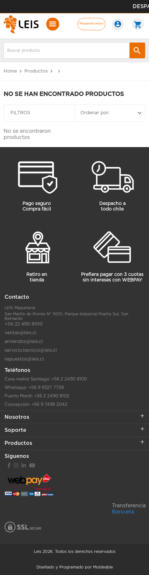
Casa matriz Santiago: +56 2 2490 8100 (46, 379)
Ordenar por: (111, 113)
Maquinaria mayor (91, 23)
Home (10, 71)
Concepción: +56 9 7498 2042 (36, 405)
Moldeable (103, 567)
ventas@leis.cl (20, 333)
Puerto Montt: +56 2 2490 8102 (37, 396)
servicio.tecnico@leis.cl (31, 350)
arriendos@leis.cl (24, 341)
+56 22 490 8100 (24, 324)
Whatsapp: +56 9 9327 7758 (34, 388)
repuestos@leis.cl (24, 359)
